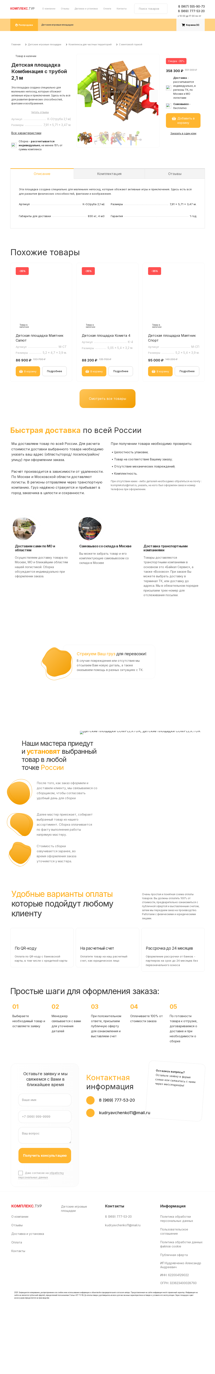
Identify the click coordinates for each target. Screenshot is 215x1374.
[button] (155, 96)
